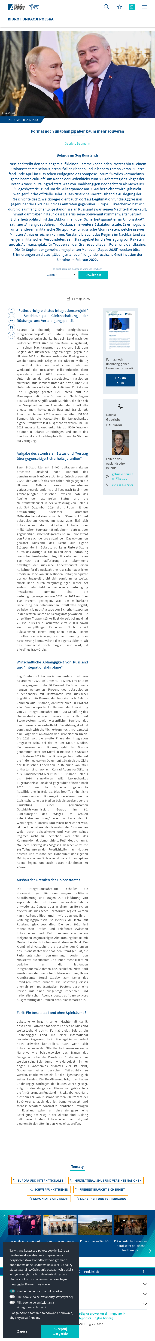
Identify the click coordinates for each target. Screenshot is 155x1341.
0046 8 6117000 (119, 485)
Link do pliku (120, 380)
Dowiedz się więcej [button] (38, 1284)
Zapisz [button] (22, 1331)
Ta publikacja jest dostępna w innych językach (77, 268)
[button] (4, 1216)
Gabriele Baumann (77, 143)
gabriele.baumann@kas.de (119, 476)
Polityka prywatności (92, 1314)
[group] (24, 1233)
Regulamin (117, 1314)
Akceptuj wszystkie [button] (60, 1331)
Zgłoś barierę (104, 1318)
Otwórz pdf (93, 275)
